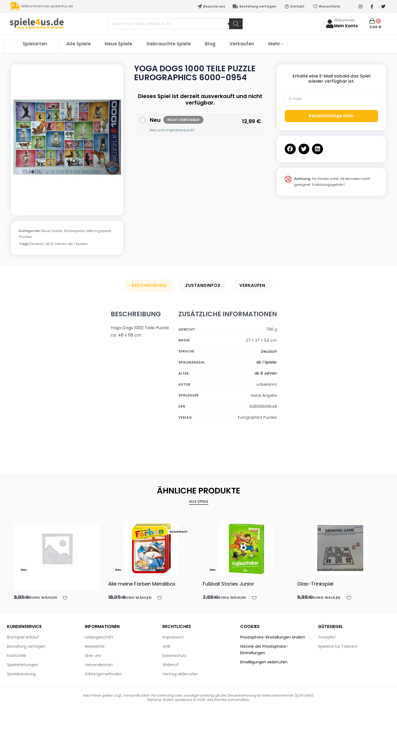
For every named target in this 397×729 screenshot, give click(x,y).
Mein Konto (346, 26)
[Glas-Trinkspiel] (340, 548)
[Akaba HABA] (57, 548)
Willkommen (344, 20)
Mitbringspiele (98, 230)
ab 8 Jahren (55, 243)
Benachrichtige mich (331, 116)
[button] (290, 149)
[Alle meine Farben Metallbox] (151, 548)
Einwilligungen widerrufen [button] (263, 662)
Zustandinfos (202, 285)
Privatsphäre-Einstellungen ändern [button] (272, 637)
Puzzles (25, 236)
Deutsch (36, 243)
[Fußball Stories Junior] (246, 548)
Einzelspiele (74, 230)
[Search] (236, 23)
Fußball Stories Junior (228, 583)
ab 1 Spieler (78, 243)
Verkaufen (252, 285)
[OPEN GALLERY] (67, 137)
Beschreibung (149, 285)
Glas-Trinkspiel (315, 583)
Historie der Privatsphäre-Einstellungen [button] (264, 650)
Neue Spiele (51, 230)
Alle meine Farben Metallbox (141, 583)
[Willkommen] (329, 23)
